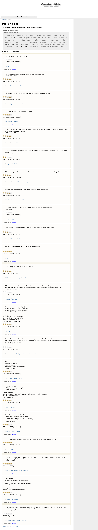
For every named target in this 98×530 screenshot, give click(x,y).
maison (63, 35)
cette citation (14, 69)
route (14, 48)
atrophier (40, 44)
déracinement (27, 40)
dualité (9, 46)
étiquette (19, 35)
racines (40, 37)
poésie (24, 46)
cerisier (56, 39)
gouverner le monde (60, 37)
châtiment (44, 42)
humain (7, 48)
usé (58, 44)
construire (9, 42)
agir (8, 39)
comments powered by (10, 526)
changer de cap (30, 37)
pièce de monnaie (22, 44)
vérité (7, 37)
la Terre (16, 40)
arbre (18, 42)
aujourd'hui (34, 46)
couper (63, 39)
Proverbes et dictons (19, 17)
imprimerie (10, 35)
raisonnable (53, 40)
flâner (56, 35)
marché (48, 44)
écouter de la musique (49, 46)
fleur (16, 46)
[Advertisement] (50, 11)
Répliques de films (31, 17)
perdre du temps (18, 39)
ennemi (47, 37)
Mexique (62, 42)
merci (36, 40)
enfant (63, 40)
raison (42, 39)
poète (14, 37)
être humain (30, 35)
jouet (20, 37)
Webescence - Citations (50, 4)
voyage (64, 44)
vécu (24, 42)
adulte (7, 40)
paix (33, 44)
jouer (49, 39)
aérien (44, 40)
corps (36, 39)
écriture (29, 39)
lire (54, 44)
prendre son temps (44, 35)
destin (63, 46)
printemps (9, 44)
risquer (53, 42)
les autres (33, 42)
